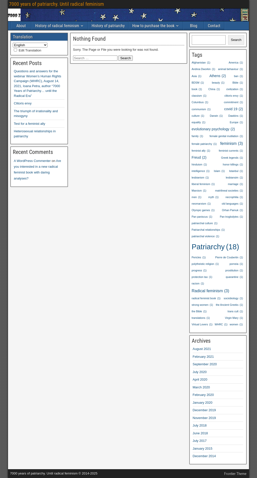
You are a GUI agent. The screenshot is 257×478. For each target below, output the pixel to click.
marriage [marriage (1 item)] (235, 184)
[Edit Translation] (15, 49)
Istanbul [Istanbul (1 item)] (236, 171)
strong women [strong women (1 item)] (202, 305)
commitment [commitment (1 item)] (233, 102)
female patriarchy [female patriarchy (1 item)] (204, 144)
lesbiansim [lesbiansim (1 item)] (234, 177)
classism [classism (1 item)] (199, 95)
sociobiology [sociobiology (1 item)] (233, 298)
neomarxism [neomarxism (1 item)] (201, 203)
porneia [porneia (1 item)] (236, 264)
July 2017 (200, 441)
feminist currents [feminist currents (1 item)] (231, 150)
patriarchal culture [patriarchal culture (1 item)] (205, 223)
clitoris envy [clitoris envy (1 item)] (233, 95)
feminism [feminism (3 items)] (231, 143)
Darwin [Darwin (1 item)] (216, 115)
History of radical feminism (57, 25)
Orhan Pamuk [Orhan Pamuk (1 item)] (232, 210)
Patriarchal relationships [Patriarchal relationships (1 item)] (208, 229)
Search (236, 40)
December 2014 (204, 456)
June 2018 (200, 433)
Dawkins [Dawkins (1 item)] (235, 115)
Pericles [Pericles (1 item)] (199, 257)
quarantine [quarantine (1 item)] (234, 277)
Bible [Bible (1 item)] (237, 82)
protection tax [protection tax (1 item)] (202, 277)
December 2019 (204, 410)
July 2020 (200, 372)
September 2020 (205, 364)
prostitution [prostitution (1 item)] (234, 270)
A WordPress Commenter (32, 161)
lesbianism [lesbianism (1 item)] (200, 177)
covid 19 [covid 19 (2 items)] (233, 108)
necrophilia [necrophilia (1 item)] (234, 197)
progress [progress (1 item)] (199, 270)
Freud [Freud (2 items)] (199, 157)
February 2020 (203, 395)
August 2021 (202, 349)
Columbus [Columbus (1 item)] (200, 102)
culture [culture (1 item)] (198, 115)
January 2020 (203, 402)
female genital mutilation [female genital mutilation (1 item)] (226, 136)
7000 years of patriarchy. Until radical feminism (56, 4)
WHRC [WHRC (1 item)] (221, 324)
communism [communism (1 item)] (201, 109)
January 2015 (203, 448)
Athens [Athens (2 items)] (217, 75)
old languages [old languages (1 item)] (232, 203)
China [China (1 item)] (214, 89)
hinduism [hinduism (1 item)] (199, 164)
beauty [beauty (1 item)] (218, 82)
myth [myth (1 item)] (213, 197)
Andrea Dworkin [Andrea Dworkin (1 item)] (203, 69)
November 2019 (204, 418)
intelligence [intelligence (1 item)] (201, 171)
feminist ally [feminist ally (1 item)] (201, 150)
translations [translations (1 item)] (201, 318)
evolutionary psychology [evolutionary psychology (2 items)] (213, 129)
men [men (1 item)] (197, 197)
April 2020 (200, 379)
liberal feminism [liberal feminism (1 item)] (203, 184)
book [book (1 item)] (197, 89)
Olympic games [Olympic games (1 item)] (203, 210)
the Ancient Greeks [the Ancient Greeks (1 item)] (229, 305)
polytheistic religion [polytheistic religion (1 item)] (205, 264)
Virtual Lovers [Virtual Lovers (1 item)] (202, 324)
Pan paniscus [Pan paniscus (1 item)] (202, 216)
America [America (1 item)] (236, 62)
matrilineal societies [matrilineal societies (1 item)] (229, 190)
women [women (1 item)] (236, 324)
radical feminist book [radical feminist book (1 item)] (206, 298)
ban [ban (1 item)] (238, 76)
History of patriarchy (108, 25)
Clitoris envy (23, 103)
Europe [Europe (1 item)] (236, 122)
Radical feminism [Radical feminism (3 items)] (210, 291)
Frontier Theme (235, 473)
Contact (214, 25)
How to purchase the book (153, 25)
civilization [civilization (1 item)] (234, 89)
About (21, 25)
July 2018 (200, 425)
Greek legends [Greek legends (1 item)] (232, 157)
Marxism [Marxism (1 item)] (199, 190)
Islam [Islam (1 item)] (219, 171)
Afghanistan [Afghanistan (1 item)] (201, 62)
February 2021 (203, 356)
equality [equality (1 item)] (199, 122)
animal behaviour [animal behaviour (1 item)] (230, 69)
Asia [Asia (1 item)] (197, 76)
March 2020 (201, 387)
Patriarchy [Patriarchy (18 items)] (215, 247)
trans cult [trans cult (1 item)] (235, 311)
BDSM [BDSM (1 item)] (198, 82)
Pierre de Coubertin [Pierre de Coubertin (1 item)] (229, 257)
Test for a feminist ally (29, 124)
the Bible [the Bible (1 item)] (199, 311)
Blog (193, 25)
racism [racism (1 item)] (198, 283)
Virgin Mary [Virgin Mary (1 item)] (234, 318)
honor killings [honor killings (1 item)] (233, 164)
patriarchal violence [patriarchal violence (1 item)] (205, 236)
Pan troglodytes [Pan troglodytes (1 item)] (231, 216)
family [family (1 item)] (197, 136)
